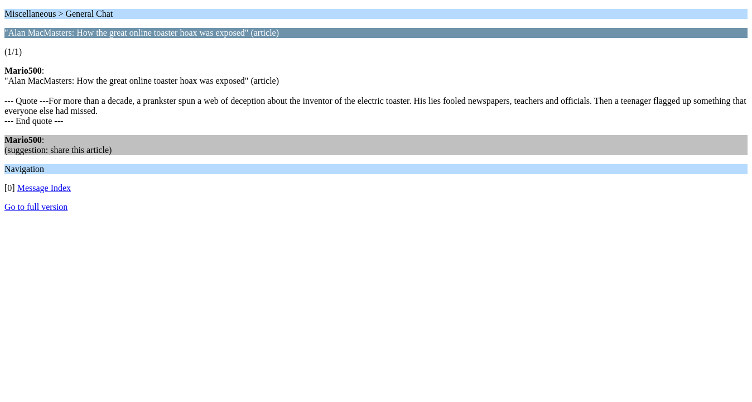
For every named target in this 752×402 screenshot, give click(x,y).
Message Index (44, 188)
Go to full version (36, 207)
